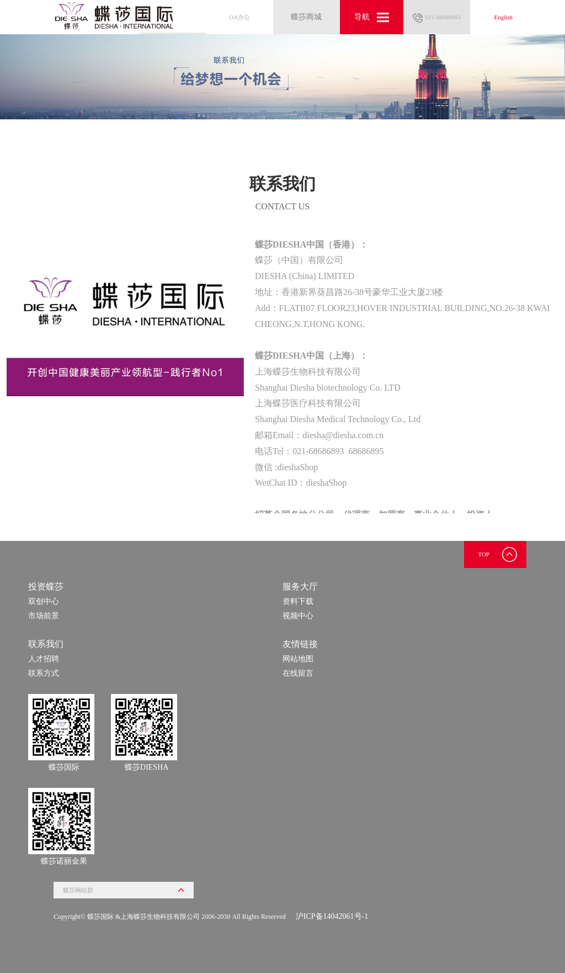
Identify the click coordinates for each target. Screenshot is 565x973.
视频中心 (297, 616)
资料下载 (297, 601)
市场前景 (43, 616)
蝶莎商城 (306, 17)
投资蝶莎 (45, 586)
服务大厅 (300, 586)
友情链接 (300, 644)
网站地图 (297, 659)
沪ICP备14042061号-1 (332, 916)
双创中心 (43, 601)
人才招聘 (43, 659)
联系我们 (45, 644)
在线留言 (297, 673)
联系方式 (43, 673)
